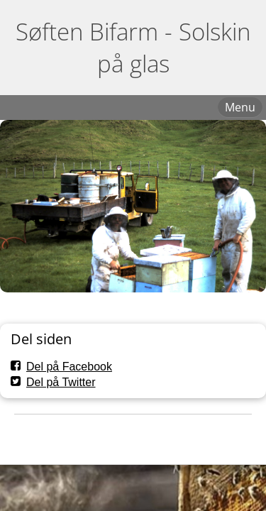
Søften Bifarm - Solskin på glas (133, 47)
